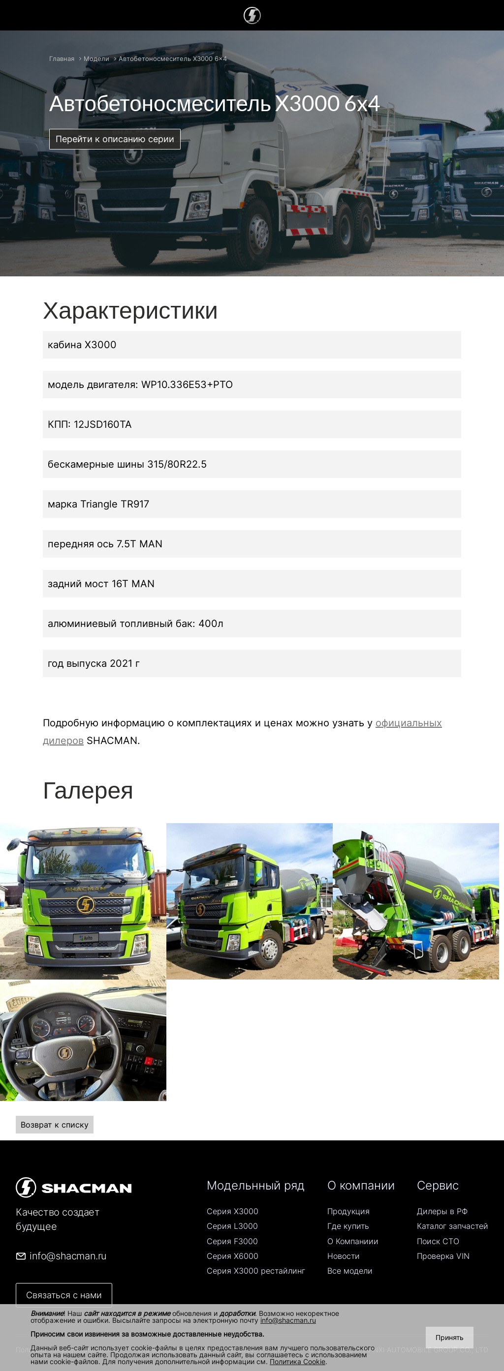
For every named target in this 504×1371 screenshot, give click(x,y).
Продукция (348, 1211)
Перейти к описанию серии (115, 139)
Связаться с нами (64, 1295)
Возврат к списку (55, 1125)
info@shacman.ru (288, 1320)
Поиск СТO (438, 1241)
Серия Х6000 (232, 1256)
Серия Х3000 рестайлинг (256, 1271)
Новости (343, 1256)
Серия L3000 (232, 1226)
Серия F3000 (232, 1241)
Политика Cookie (297, 1361)
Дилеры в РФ (442, 1211)
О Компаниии (352, 1241)
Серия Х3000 (232, 1211)
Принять (450, 1337)
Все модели (350, 1271)
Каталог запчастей (452, 1226)
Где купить (348, 1226)
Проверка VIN (443, 1256)
